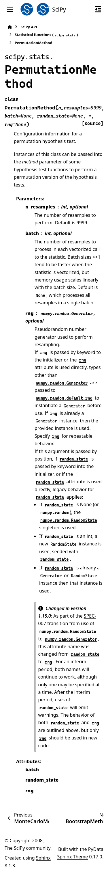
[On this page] (98, 9)
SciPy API (28, 26)
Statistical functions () (46, 35)
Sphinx (43, 858)
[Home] (10, 27)
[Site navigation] (10, 9)
